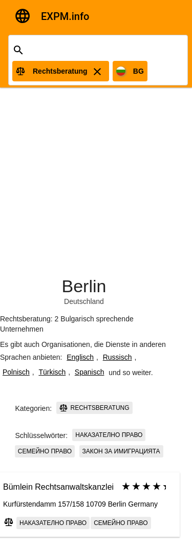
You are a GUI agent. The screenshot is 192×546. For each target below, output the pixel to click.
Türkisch (52, 372)
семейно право (45, 451)
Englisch (80, 357)
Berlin (84, 286)
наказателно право (108, 435)
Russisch (117, 357)
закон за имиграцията (121, 451)
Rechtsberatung (94, 408)
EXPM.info (65, 16)
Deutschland (84, 301)
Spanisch (89, 372)
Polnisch (16, 372)
